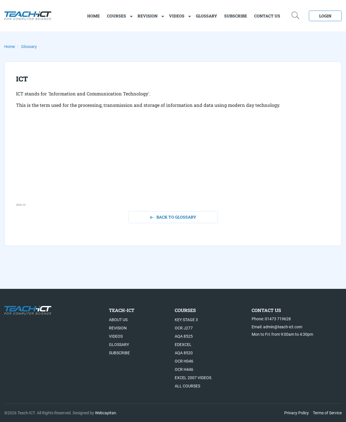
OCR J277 (184, 328)
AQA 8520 (184, 353)
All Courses (187, 386)
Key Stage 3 (186, 319)
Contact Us (267, 16)
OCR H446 (184, 369)
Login (325, 16)
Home (9, 46)
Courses (116, 16)
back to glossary (173, 217)
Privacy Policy (296, 413)
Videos (176, 16)
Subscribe (235, 16)
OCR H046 (184, 361)
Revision (148, 16)
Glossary (206, 16)
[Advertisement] (173, 163)
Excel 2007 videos (193, 377)
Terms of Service (327, 413)
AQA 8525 (184, 336)
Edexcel (183, 344)
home (93, 16)
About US (118, 319)
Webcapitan (105, 413)
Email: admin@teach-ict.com (277, 327)
